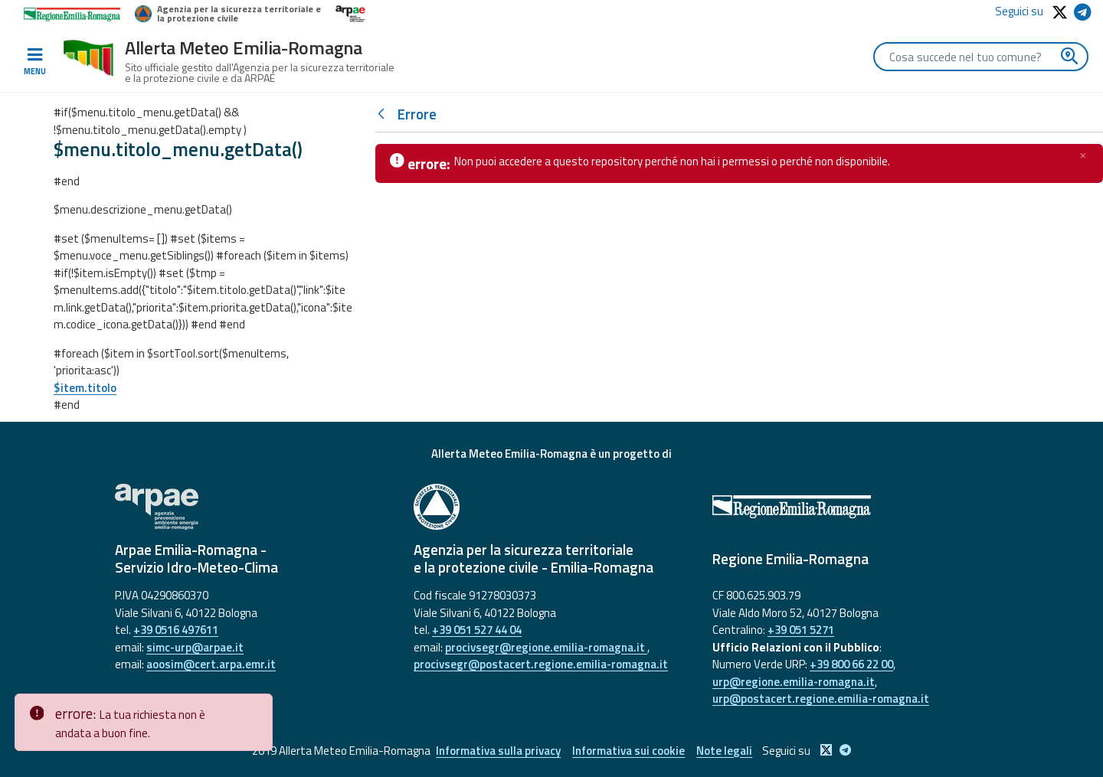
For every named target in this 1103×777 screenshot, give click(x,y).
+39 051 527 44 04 (477, 629)
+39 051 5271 (801, 629)
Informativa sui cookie (628, 750)
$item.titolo (85, 388)
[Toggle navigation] (34, 62)
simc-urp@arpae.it (195, 647)
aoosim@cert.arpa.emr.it (211, 664)
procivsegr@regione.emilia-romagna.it (546, 647)
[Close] (258, 705)
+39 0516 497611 (175, 629)
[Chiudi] (1083, 155)
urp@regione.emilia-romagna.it (793, 681)
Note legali (724, 750)
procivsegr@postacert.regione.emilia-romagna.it (541, 664)
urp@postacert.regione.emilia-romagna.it (820, 698)
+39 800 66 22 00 (851, 664)
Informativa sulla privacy (498, 750)
